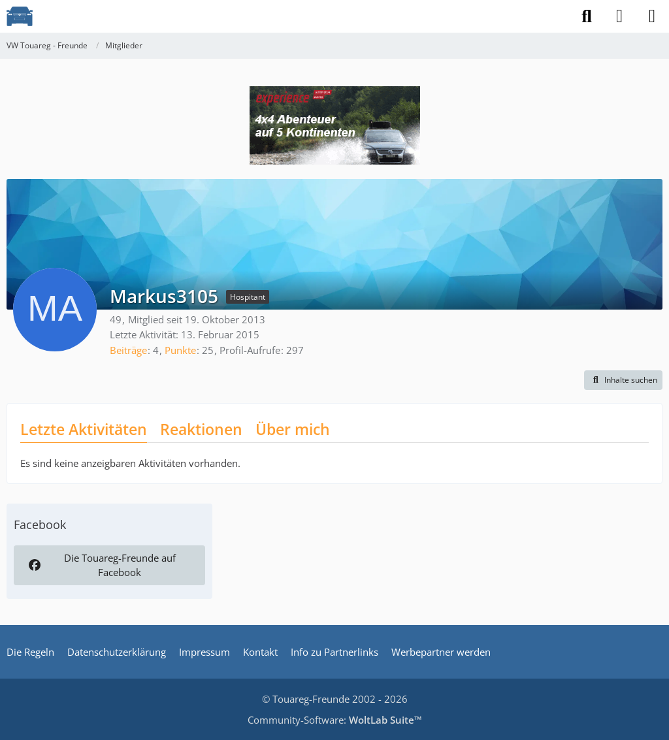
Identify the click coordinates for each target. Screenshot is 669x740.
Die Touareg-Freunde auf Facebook (100, 565)
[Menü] (652, 16)
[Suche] (587, 16)
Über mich (292, 429)
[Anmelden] (619, 16)
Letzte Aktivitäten (83, 429)
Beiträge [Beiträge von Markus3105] (128, 350)
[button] (623, 380)
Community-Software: (335, 719)
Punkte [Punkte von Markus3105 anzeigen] (180, 350)
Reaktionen (201, 429)
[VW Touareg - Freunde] (19, 16)
